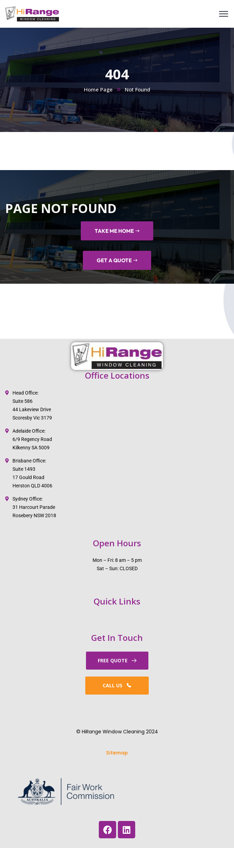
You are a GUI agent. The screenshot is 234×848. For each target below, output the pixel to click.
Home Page (98, 89)
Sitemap (117, 752)
